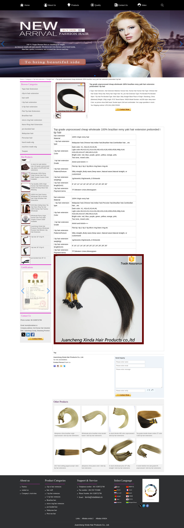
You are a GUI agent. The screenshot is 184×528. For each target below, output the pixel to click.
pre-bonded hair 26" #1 (38, 259)
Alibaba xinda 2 (87, 518)
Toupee (25, 151)
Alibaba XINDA (101, 518)
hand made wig (28, 142)
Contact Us (123, 5)
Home (27, 5)
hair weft (25, 98)
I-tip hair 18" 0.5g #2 (37, 248)
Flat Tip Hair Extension (31, 111)
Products (75, 5)
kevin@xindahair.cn (93, 497)
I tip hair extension (39, 79)
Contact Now (35, 338)
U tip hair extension (29, 107)
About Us (52, 5)
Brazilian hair (27, 116)
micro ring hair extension (32, 120)
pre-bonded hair (28, 129)
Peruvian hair (27, 138)
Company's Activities (29, 493)
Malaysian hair (28, 133)
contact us (25, 490)
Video (144, 5)
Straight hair (50, 79)
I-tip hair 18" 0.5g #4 (37, 238)
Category (28, 79)
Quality (98, 5)
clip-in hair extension (30, 93)
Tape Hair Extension (30, 89)
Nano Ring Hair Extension (32, 124)
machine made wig (29, 147)
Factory (24, 487)
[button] (89, 75)
